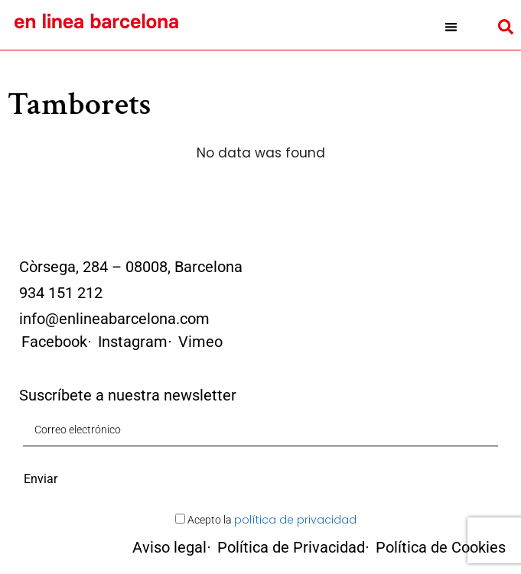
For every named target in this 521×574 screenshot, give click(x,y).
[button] (451, 26)
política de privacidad (295, 519)
